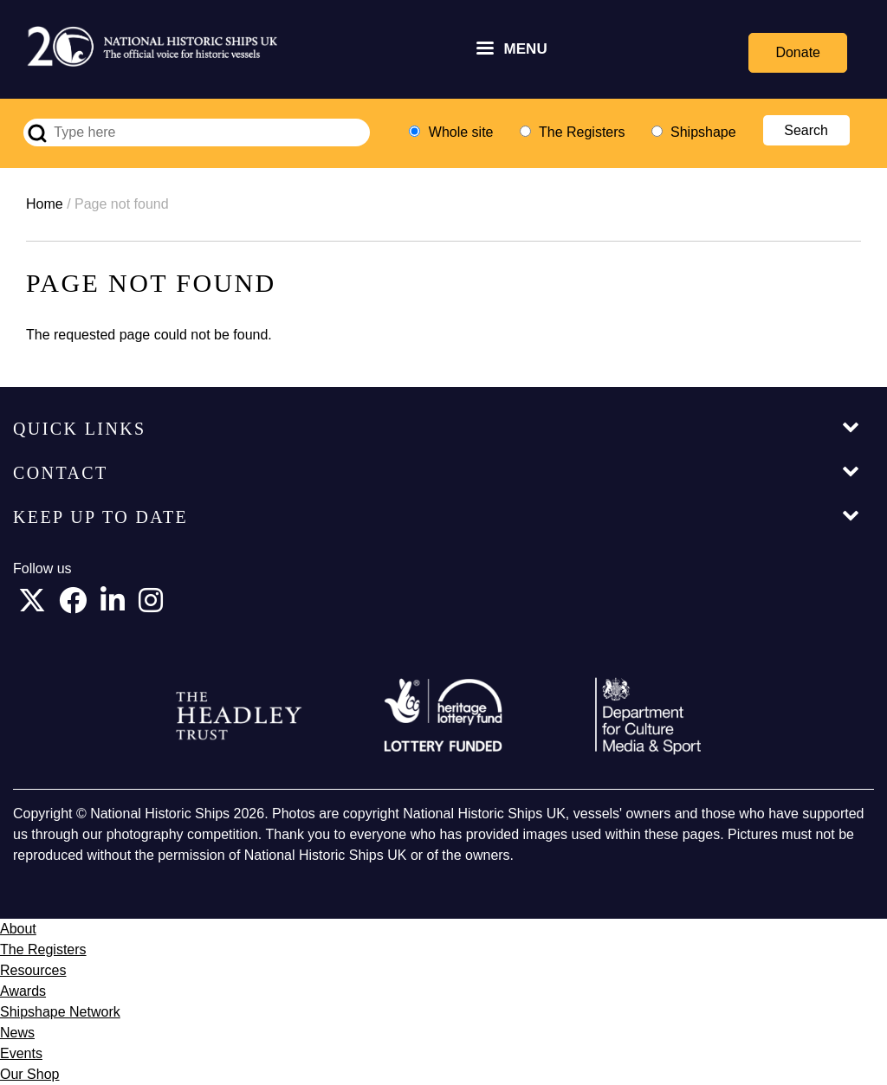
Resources (33, 970)
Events (21, 1053)
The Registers (582, 132)
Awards (23, 991)
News (17, 1032)
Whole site (461, 132)
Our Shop (29, 1074)
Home (44, 204)
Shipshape (703, 132)
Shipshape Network (60, 1011)
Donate (797, 52)
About (18, 928)
